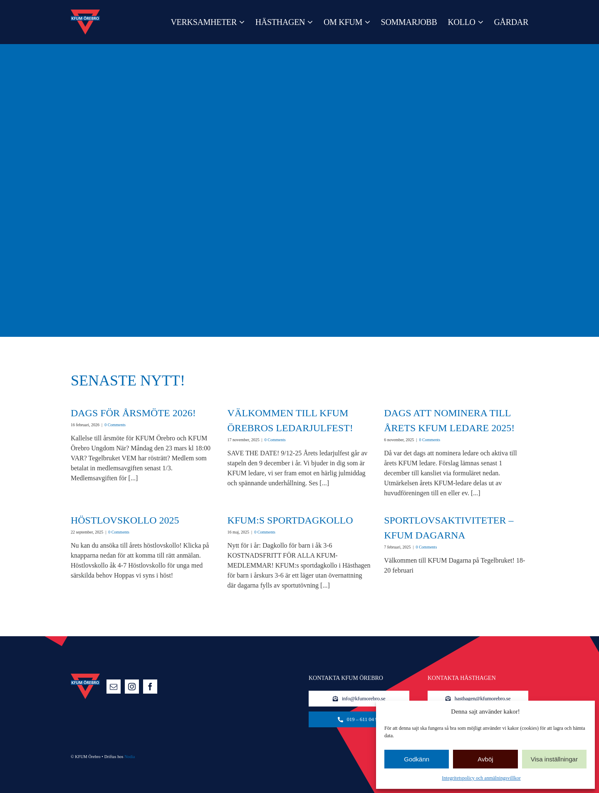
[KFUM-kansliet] (359, 719)
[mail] (113, 686)
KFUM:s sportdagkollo (290, 520)
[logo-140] (85, 12)
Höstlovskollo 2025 (125, 520)
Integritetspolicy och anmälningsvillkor (481, 778)
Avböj (485, 759)
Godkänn (416, 759)
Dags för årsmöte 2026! (133, 413)
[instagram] (132, 686)
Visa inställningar (554, 759)
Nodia (129, 756)
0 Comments (115, 424)
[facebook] (150, 686)
